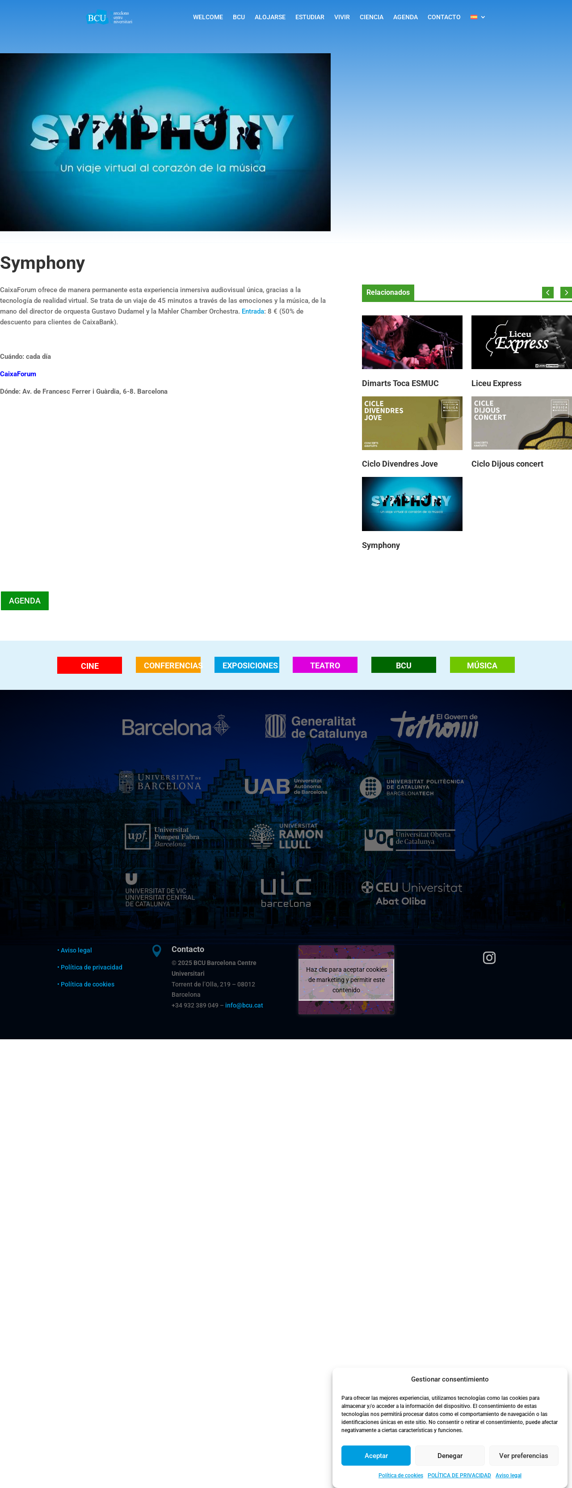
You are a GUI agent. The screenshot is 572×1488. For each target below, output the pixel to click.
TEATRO (325, 665)
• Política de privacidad (90, 967)
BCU (239, 17)
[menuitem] (478, 17)
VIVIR (342, 17)
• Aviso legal (74, 950)
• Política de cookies (85, 984)
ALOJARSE (270, 17)
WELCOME (208, 17)
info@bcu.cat (244, 1005)
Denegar (450, 1456)
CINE (90, 666)
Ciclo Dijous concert (507, 463)
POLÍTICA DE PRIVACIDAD (459, 1476)
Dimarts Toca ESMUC (400, 383)
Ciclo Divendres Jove (400, 463)
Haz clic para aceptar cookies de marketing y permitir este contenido (346, 979)
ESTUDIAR (309, 17)
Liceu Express (496, 383)
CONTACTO (444, 17)
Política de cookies (401, 1476)
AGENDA (405, 17)
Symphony (381, 545)
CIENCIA (371, 17)
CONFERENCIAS (172, 665)
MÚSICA (482, 665)
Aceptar (376, 1456)
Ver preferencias (523, 1456)
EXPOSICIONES (250, 665)
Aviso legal (509, 1476)
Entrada (253, 311)
